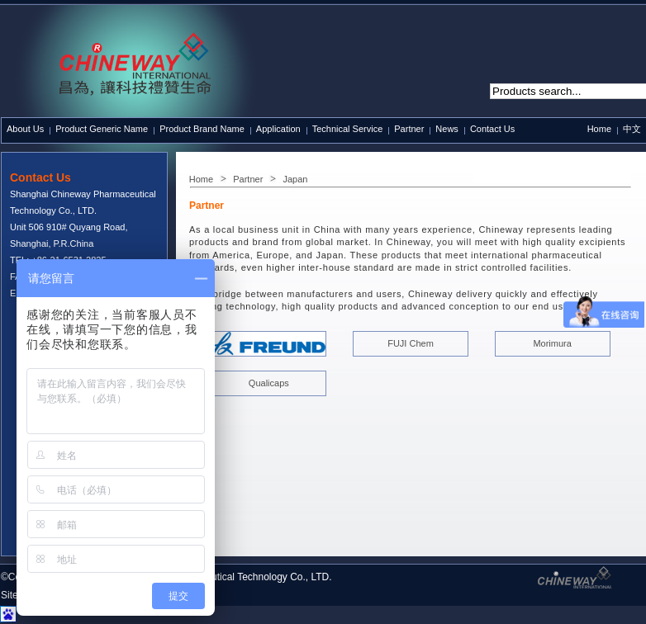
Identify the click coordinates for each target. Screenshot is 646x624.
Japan (295, 179)
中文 (632, 129)
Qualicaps (269, 383)
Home (599, 129)
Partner (248, 179)
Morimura (552, 343)
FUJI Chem (410, 343)
